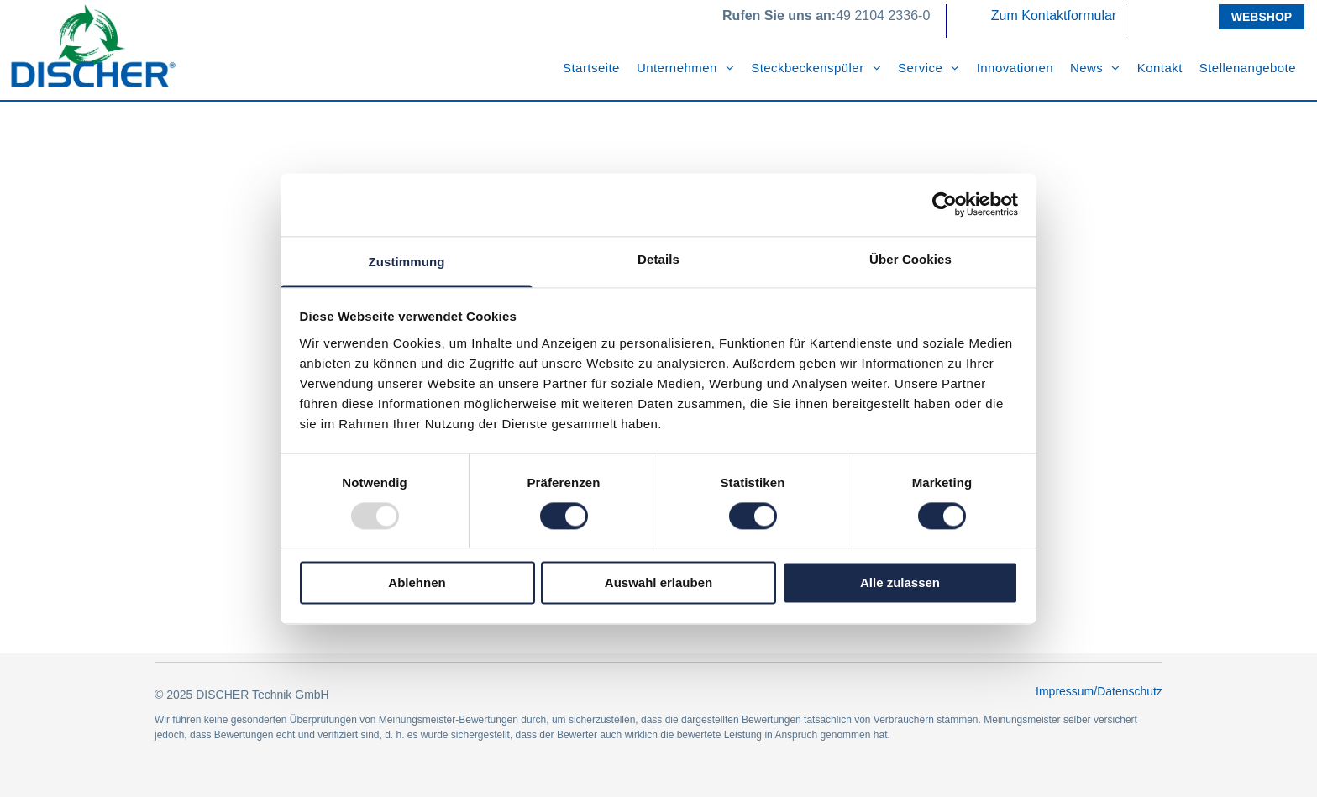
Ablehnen (416, 583)
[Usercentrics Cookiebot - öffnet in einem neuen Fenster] (944, 204)
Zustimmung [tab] (407, 261)
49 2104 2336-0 (883, 15)
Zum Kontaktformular (1053, 15)
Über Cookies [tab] (910, 259)
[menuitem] (591, 68)
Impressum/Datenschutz (1099, 691)
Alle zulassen (900, 583)
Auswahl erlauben (658, 583)
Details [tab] (658, 259)
